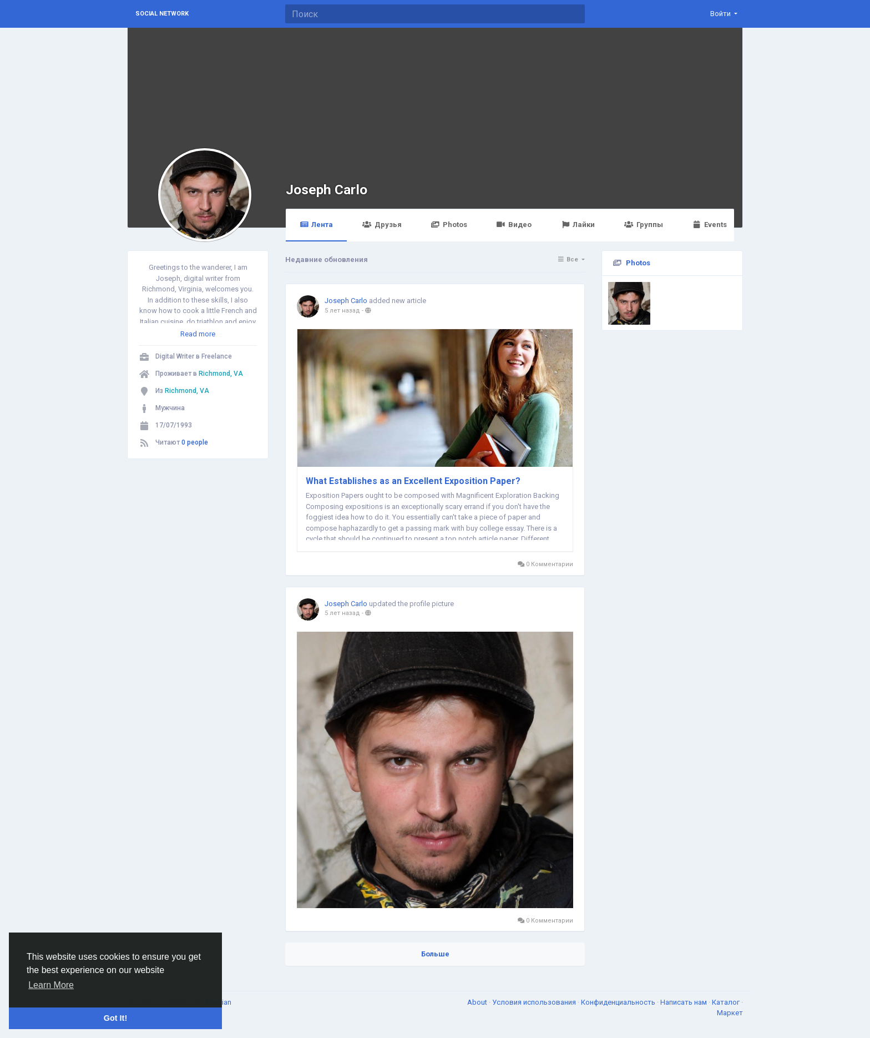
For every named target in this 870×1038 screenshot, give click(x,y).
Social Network (162, 13)
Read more (197, 334)
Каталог (726, 1002)
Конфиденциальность (619, 1002)
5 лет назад (342, 310)
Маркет (730, 1013)
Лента (316, 224)
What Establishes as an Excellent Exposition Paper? (413, 481)
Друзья (381, 224)
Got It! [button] (115, 1018)
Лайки (578, 224)
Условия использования (535, 1002)
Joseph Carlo (326, 190)
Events (709, 224)
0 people (194, 442)
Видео (514, 224)
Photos (449, 224)
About (478, 1002)
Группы (643, 224)
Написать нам (684, 1002)
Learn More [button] (51, 985)
